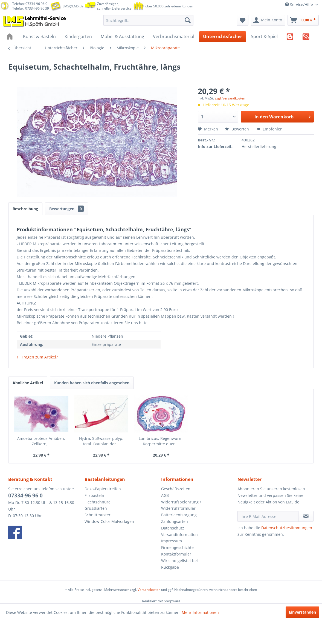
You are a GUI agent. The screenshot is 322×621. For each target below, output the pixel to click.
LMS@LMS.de (73, 6)
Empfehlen (270, 129)
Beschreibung (25, 208)
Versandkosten (149, 589)
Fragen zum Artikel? (37, 357)
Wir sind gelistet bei (179, 560)
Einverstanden (302, 612)
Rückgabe (170, 567)
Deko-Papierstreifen (103, 488)
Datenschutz (172, 528)
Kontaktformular (176, 554)
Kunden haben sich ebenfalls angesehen (91, 382)
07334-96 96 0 (25, 495)
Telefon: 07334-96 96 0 (29, 3)
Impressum (171, 540)
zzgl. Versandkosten (230, 98)
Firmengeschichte (177, 547)
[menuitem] (148, 20)
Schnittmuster (98, 514)
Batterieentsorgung (179, 514)
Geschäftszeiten (175, 488)
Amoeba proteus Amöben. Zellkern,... (41, 441)
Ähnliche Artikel (28, 382)
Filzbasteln (94, 495)
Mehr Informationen (200, 612)
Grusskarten (96, 508)
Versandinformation (179, 534)
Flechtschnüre (98, 502)
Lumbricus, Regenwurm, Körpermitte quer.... (161, 441)
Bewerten (237, 129)
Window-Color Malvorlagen (109, 521)
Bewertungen (66, 209)
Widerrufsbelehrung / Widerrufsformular (181, 505)
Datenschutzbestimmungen (286, 527)
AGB (165, 495)
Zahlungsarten (174, 521)
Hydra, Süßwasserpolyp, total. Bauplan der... (101, 441)
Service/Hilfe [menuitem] (299, 4)
